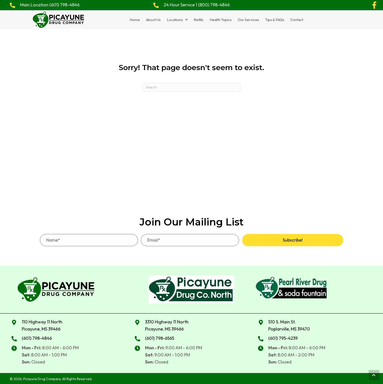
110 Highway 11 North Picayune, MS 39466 (42, 324)
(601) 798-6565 (159, 337)
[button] (374, 5)
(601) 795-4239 (283, 337)
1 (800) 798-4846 (213, 5)
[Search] (191, 86)
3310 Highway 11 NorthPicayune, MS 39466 (167, 324)
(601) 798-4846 (64, 5)
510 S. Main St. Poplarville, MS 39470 (289, 324)
